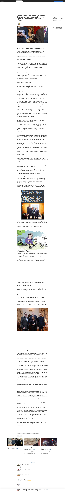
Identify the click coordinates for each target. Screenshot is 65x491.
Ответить (21, 467)
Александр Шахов (21, 427)
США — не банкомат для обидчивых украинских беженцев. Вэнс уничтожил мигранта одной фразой (57, 27)
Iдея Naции (54, 17)
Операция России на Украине (35, 433)
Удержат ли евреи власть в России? (15, 447)
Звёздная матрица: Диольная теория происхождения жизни (48, 448)
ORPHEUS (42, 449)
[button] (64, 1)
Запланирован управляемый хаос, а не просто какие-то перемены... (31, 448)
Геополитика (19, 433)
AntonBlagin (9, 448)
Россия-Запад (28, 433)
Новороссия (23, 433)
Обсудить (32, 462)
